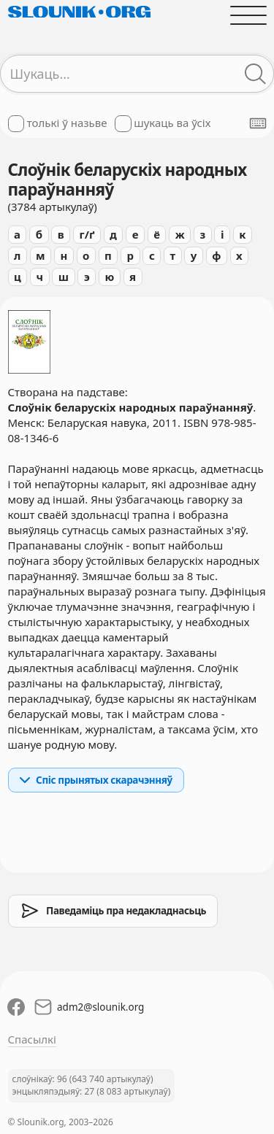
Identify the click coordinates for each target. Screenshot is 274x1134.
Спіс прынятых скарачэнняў (95, 780)
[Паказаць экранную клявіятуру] (258, 123)
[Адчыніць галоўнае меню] (248, 15)
